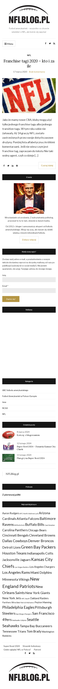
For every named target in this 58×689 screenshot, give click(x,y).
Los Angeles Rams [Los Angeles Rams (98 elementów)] (16, 572)
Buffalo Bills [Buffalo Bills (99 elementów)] (34, 524)
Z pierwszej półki (11, 494)
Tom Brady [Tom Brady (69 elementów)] (34, 631)
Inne (4, 402)
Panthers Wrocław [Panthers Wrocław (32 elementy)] (11, 602)
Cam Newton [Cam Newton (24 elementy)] (50, 525)
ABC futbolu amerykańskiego (15, 390)
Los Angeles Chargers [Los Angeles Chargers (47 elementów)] (42, 566)
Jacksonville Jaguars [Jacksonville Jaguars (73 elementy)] (16, 560)
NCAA (5, 408)
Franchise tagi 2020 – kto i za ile (29, 63)
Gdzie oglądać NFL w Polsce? (17, 649)
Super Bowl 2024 (12, 646)
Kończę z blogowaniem (28, 435)
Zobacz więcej (29, 239)
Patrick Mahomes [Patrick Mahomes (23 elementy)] (27, 603)
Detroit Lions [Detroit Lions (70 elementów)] (11, 547)
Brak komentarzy (37, 71)
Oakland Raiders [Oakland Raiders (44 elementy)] (39, 598)
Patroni (37, 649)
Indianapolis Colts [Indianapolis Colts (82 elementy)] (40, 553)
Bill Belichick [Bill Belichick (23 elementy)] (19, 525)
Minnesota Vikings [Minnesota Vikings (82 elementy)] (16, 579)
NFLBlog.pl (12, 474)
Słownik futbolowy (32, 646)
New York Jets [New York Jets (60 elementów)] (11, 598)
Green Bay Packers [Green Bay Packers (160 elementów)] (38, 546)
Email (5, 286)
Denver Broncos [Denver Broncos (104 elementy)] (41, 541)
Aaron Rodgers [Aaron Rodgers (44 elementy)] (10, 513)
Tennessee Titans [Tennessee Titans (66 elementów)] (14, 631)
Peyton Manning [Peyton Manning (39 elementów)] (43, 602)
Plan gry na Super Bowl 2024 (31, 458)
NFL (29, 55)
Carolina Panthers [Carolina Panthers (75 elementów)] (15, 530)
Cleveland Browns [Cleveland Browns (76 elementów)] (42, 535)
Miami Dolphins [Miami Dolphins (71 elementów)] (41, 572)
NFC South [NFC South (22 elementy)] (26, 599)
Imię (4, 275)
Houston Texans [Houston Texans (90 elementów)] (14, 553)
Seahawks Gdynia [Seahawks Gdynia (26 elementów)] (19, 620)
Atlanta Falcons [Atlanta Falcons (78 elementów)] (28, 519)
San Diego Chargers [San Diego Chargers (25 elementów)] (24, 614)
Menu (8, 43)
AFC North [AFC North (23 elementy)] (24, 513)
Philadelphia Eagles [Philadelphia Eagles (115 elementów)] (18, 607)
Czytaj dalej (47, 165)
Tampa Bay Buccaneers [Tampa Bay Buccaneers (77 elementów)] (36, 626)
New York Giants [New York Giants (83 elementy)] (37, 593)
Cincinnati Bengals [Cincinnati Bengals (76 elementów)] (15, 535)
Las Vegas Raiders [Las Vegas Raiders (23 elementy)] (22, 567)
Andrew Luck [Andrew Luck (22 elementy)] (33, 513)
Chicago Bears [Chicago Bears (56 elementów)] (37, 530)
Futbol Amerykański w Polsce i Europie (19, 396)
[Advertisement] (29, 345)
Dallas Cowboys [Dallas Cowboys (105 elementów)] (15, 540)
